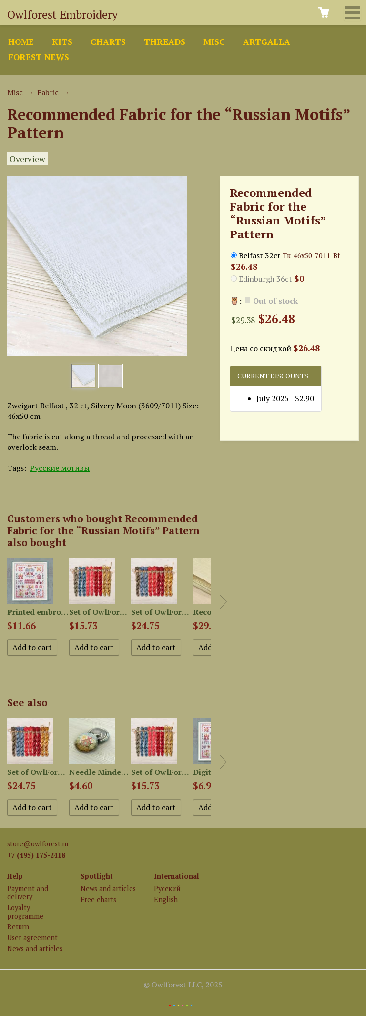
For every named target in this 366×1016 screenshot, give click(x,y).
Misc (214, 41)
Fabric (48, 92)
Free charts (98, 899)
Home (21, 41)
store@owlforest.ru (37, 843)
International (176, 876)
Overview (27, 158)
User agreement (32, 937)
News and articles (34, 948)
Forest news (38, 56)
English (166, 899)
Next (223, 601)
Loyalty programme (25, 911)
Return (18, 926)
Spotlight (97, 876)
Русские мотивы (60, 468)
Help (15, 876)
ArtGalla (266, 41)
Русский (167, 888)
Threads (164, 41)
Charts (108, 41)
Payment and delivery (27, 892)
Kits (62, 41)
